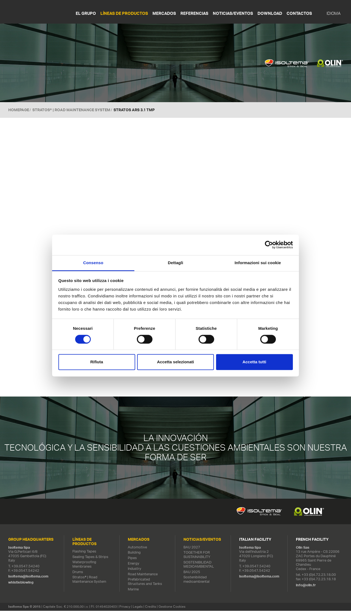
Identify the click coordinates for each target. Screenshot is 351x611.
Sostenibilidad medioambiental (196, 580)
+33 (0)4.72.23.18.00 (319, 575)
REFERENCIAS (194, 13)
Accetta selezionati (175, 362)
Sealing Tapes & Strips (90, 557)
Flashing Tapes (84, 552)
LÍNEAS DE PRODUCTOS (124, 13)
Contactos (299, 13)
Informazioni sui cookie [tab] (258, 262)
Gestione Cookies (171, 607)
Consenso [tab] (93, 262)
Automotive (137, 547)
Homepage (18, 110)
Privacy (124, 607)
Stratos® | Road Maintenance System (71, 110)
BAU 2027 (191, 547)
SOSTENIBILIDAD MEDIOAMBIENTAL (198, 564)
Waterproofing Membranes (84, 564)
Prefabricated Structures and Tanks (145, 582)
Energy (133, 564)
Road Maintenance (143, 574)
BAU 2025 (191, 572)
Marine (133, 589)
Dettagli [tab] (175, 262)
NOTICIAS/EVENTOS (233, 13)
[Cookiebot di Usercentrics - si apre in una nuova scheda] (269, 245)
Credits (150, 607)
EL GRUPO (86, 13)
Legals (138, 607)
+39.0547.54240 (25, 567)
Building (134, 553)
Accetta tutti (254, 362)
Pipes (132, 558)
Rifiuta (96, 362)
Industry (134, 569)
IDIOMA (334, 13)
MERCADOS (164, 13)
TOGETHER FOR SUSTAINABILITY (196, 555)
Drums (77, 572)
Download (269, 13)
